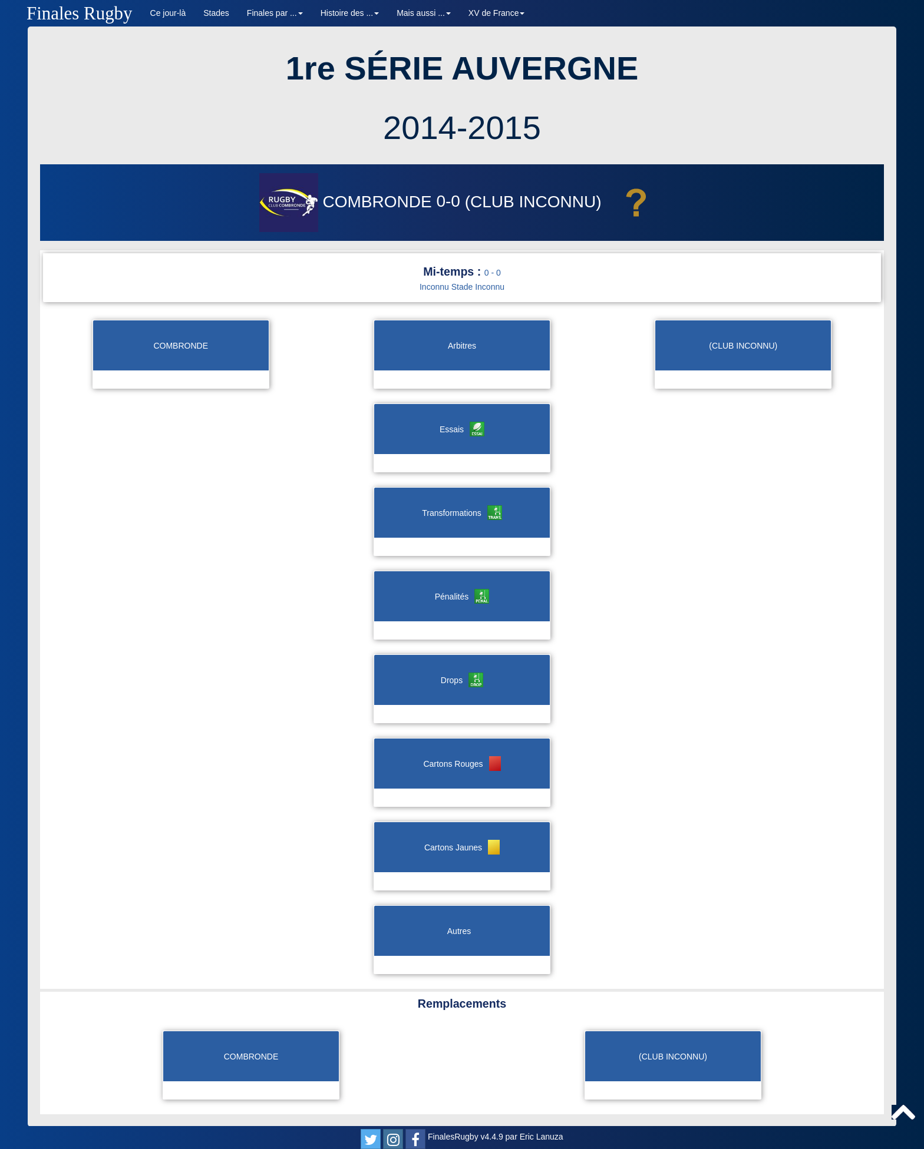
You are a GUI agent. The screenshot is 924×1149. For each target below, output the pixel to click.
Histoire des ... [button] (350, 13)
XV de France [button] (496, 13)
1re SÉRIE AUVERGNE (462, 68)
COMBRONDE (348, 202)
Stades (216, 13)
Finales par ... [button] (275, 13)
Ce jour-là (168, 13)
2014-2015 (462, 127)
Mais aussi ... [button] (424, 13)
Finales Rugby (80, 13)
